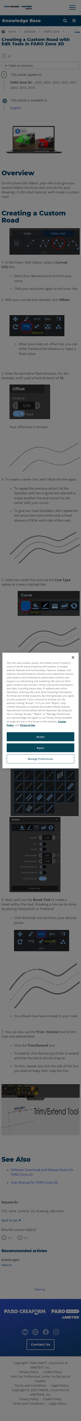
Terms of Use (27, 725)
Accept (40, 736)
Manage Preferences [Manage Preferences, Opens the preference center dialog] (40, 758)
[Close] (73, 657)
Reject (40, 747)
